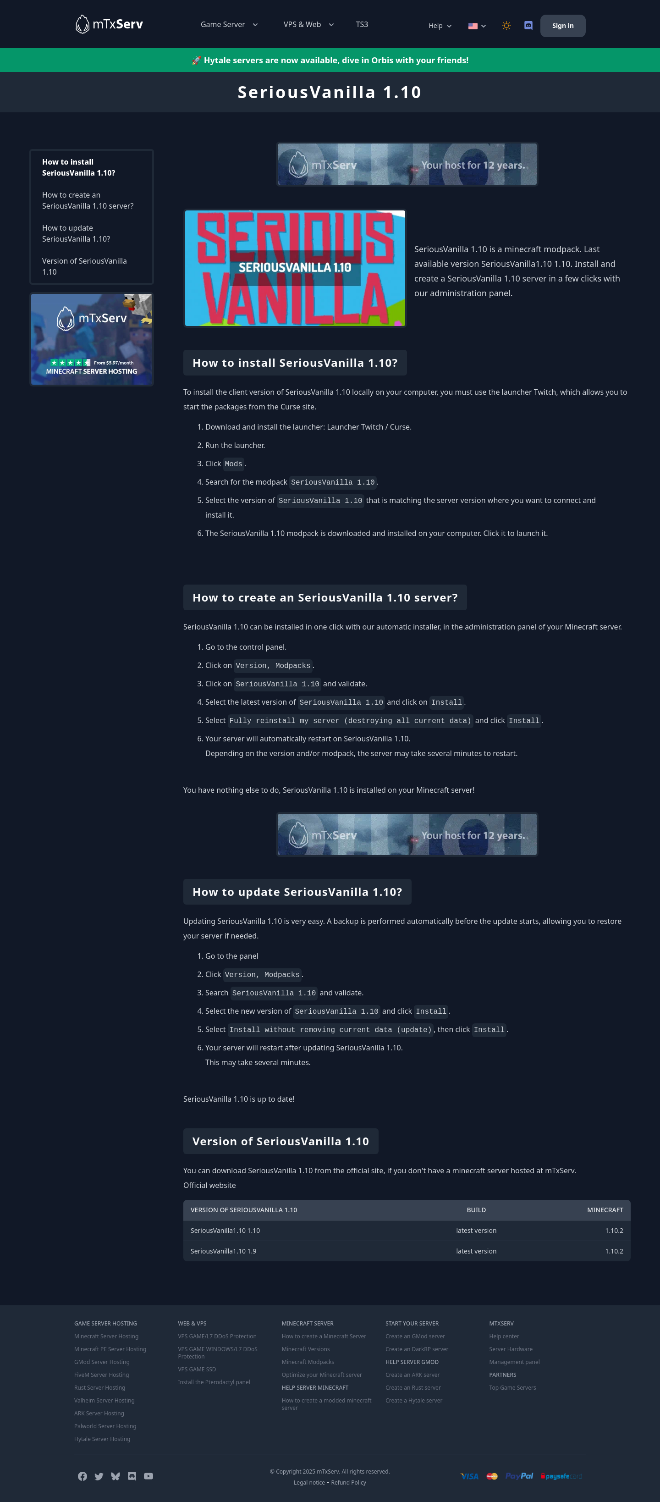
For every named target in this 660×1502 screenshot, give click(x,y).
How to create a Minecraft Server (324, 1336)
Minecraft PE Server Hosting (110, 1349)
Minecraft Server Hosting (106, 1336)
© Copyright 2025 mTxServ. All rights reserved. (330, 1471)
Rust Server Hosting (99, 1388)
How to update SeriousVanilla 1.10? (76, 233)
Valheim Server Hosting (104, 1400)
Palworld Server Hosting (105, 1426)
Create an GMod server (415, 1336)
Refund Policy (348, 1482)
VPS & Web (310, 24)
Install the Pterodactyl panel (214, 1382)
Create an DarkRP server (416, 1349)
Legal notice (309, 1482)
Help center (504, 1336)
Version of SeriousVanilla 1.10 (84, 266)
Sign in (563, 25)
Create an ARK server (412, 1375)
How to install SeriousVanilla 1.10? (78, 167)
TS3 (362, 24)
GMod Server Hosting (102, 1362)
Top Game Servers (513, 1388)
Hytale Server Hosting (102, 1439)
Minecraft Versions (306, 1349)
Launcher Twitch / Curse (368, 427)
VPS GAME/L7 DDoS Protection (217, 1336)
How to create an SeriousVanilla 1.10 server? (87, 200)
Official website (209, 1185)
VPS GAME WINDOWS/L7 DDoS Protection (217, 1353)
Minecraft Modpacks (308, 1362)
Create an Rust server (413, 1388)
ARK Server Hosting (99, 1413)
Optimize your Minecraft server (322, 1375)
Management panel (515, 1362)
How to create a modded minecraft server (327, 1404)
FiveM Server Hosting (101, 1375)
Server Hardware (511, 1349)
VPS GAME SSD (197, 1369)
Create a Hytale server (413, 1400)
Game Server (230, 24)
